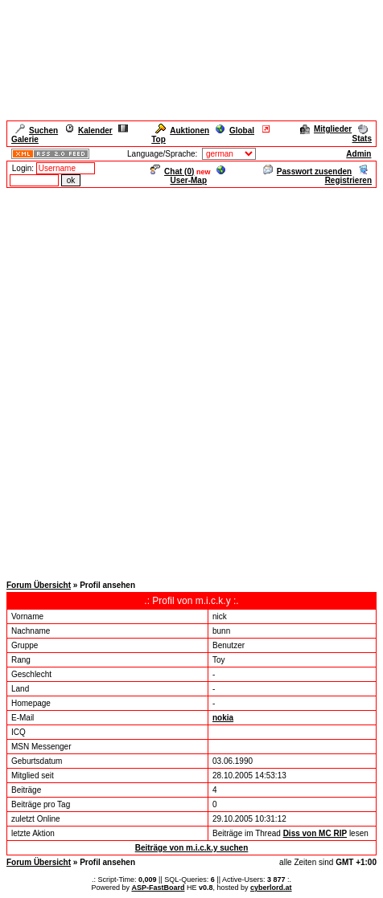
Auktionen (182, 130)
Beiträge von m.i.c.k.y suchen (192, 847)
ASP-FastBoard (157, 888)
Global (235, 130)
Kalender (88, 130)
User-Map (198, 176)
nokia (222, 717)
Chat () (172, 171)
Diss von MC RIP (315, 833)
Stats (362, 133)
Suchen (36, 130)
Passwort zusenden (307, 171)
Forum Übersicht (38, 585)
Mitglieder (326, 128)
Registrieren (348, 176)
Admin (358, 153)
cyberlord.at (271, 888)
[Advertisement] (191, 381)
